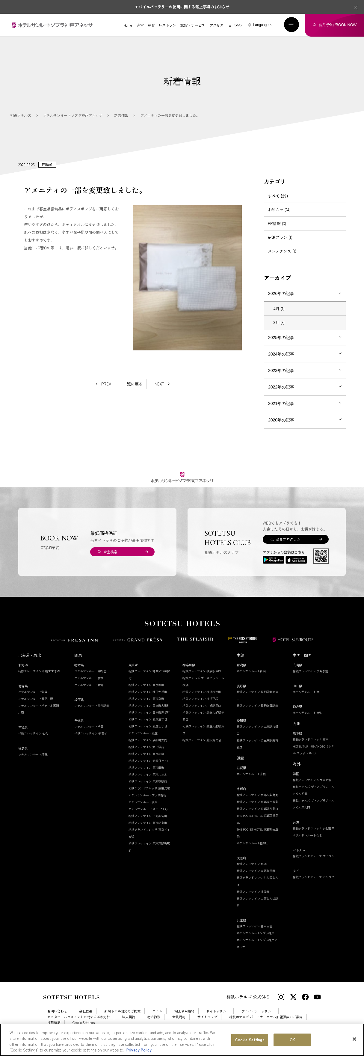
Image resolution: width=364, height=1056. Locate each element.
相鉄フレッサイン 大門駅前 (146, 753)
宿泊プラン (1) (280, 244)
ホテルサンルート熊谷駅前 (91, 712)
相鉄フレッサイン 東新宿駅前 (148, 788)
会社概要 (85, 1018)
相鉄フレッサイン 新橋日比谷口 (149, 767)
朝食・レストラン (162, 25)
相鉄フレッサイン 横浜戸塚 (200, 705)
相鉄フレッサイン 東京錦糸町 (148, 830)
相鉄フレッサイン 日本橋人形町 (149, 712)
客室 (140, 25)
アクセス (216, 25)
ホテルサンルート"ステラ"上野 (148, 816)
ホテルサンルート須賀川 (34, 761)
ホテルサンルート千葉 (88, 733)
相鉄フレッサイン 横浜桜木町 (201, 698)
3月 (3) (279, 329)
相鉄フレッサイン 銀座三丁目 (148, 726)
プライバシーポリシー (257, 1018)
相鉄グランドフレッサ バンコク (313, 884)
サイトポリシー (217, 1018)
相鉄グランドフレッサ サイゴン (313, 863)
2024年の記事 (281, 360)
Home (127, 25)
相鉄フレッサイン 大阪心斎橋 (256, 878)
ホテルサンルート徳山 (307, 699)
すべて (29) (278, 203)
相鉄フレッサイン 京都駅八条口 (257, 815)
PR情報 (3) (277, 230)
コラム (157, 1018)
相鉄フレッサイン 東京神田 (146, 691)
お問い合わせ (57, 1018)
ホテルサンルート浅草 (143, 809)
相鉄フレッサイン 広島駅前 (310, 678)
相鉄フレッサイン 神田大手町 (148, 698)
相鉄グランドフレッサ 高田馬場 (149, 795)
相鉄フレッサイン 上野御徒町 (148, 823)
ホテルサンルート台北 (307, 842)
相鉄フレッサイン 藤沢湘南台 (201, 747)
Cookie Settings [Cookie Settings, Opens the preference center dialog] (250, 1040)
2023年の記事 (281, 377)
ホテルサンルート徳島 (307, 719)
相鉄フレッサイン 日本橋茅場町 (149, 719)
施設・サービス (192, 25)
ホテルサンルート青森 (32, 699)
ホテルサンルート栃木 (88, 685)
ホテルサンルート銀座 (143, 740)
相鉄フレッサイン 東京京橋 (146, 705)
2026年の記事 (281, 300)
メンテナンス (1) (282, 258)
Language (260, 25)
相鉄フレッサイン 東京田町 (146, 774)
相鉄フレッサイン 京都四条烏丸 (257, 801)
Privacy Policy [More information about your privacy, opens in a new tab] (139, 1050)
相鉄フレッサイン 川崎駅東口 (201, 712)
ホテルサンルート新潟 (251, 678)
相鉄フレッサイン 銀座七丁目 (148, 733)
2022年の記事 (281, 393)
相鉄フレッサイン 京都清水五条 (257, 808)
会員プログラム (288, 546)
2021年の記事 (281, 410)
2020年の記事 (281, 426)
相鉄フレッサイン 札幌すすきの (39, 678)
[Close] (354, 1039)
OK (292, 1040)
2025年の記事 (281, 344)
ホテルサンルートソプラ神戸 (255, 940)
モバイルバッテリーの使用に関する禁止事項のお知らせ (182, 7)
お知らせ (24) (279, 216)
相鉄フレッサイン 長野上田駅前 (257, 712)
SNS (237, 25)
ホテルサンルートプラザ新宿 (147, 802)
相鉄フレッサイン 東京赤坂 (146, 760)
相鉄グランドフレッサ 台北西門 (313, 835)
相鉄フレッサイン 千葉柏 (90, 740)
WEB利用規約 (184, 1018)
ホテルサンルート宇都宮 (90, 678)
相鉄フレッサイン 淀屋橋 (253, 898)
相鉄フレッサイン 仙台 (33, 740)
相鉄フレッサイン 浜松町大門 (148, 747)
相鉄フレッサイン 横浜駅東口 (201, 678)
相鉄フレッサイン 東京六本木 (148, 781)
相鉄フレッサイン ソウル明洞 (312, 786)
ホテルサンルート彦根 (251, 780)
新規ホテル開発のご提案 (122, 1018)
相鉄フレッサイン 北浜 (252, 871)
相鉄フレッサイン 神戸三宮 (254, 933)
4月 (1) (279, 315)
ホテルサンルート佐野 (88, 691)
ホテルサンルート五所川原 (35, 706)
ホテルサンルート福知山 (253, 850)
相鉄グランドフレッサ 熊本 (310, 746)
